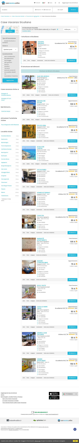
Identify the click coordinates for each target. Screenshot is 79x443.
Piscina (5, 64)
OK (75, 441)
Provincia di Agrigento (32, 16)
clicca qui (38, 441)
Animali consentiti (8, 70)
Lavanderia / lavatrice (10, 76)
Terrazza (6, 68)
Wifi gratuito (7, 62)
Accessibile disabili (9, 72)
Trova (73, 10)
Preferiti (37, 3)
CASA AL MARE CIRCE (42, 307)
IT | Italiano (72, 394)
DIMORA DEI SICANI (41, 101)
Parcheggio (6, 60)
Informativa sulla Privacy (7, 428)
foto (28, 60)
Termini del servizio (43, 427)
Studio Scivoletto (13, 430)
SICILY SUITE (41, 285)
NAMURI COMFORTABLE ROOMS (42, 262)
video (28, 95)
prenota (71, 60)
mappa (10, 31)
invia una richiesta (50, 60)
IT (45, 3)
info (25, 60)
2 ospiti (60, 9)
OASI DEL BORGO (43, 76)
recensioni (40, 60)
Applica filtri (10, 80)
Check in (38, 9)
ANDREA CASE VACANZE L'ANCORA (42, 334)
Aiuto (50, 3)
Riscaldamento (8, 58)
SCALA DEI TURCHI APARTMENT (41, 148)
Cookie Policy (18, 428)
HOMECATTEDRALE (43, 193)
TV (4, 74)
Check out (47, 9)
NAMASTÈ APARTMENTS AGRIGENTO (42, 240)
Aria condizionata (8, 56)
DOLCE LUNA (41, 125)
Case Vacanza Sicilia (18, 16)
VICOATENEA (41, 170)
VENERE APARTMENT (41, 360)
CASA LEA (40, 216)
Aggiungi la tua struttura (70, 3)
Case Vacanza (5, 16)
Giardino (6, 66)
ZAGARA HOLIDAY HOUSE (41, 43)
